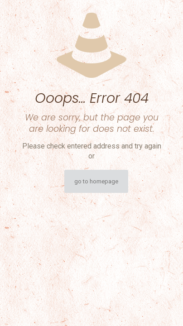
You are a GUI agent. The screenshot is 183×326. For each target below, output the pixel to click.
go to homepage (96, 181)
